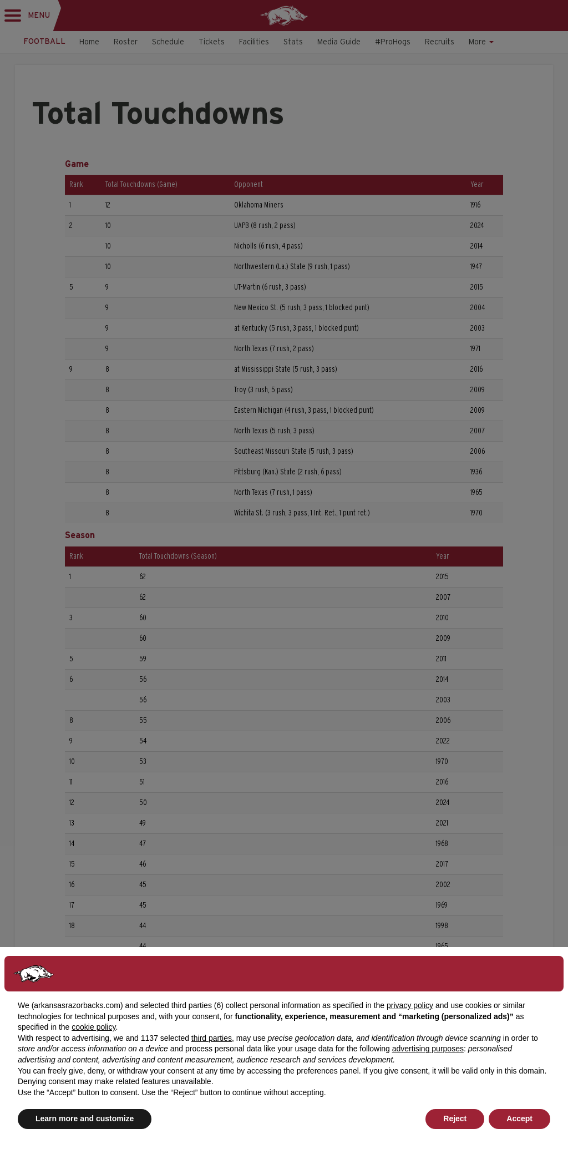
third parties (211, 1038)
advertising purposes (428, 1048)
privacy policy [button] (410, 1005)
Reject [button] (454, 1118)
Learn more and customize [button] (85, 1118)
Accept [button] (519, 1118)
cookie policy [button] (93, 1027)
